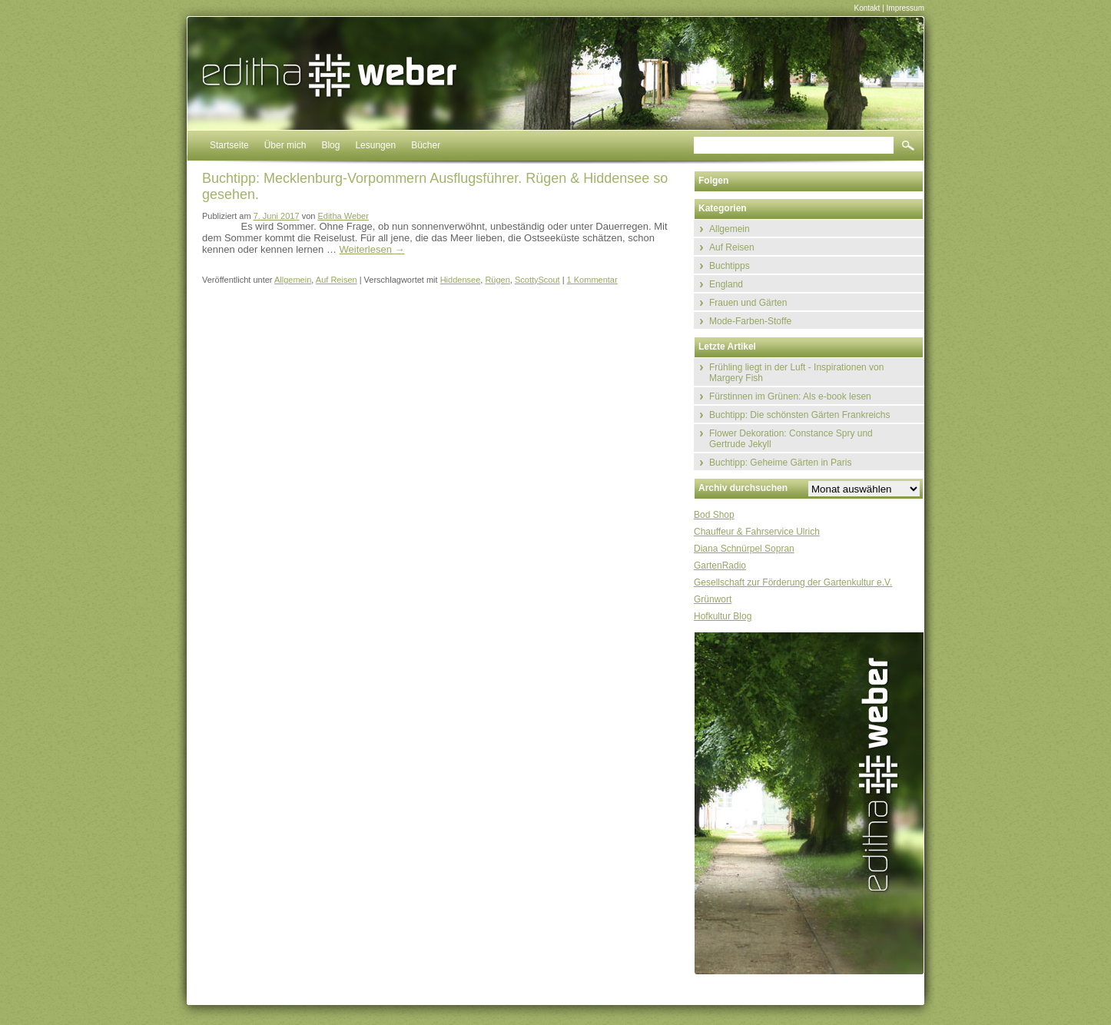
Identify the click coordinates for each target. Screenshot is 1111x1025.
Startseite (229, 145)
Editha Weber (342, 216)
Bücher (425, 145)
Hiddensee (460, 279)
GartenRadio (720, 565)
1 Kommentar (592, 279)
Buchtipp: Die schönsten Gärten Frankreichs (799, 415)
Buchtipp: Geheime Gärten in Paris (780, 462)
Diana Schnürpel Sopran (744, 548)
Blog (330, 145)
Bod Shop (714, 514)
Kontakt (867, 8)
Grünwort (712, 599)
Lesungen (375, 145)
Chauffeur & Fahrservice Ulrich (757, 531)
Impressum (905, 8)
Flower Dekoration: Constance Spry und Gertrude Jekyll (791, 438)
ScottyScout (537, 279)
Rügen (497, 279)
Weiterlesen (372, 249)
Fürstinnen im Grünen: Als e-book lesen (790, 396)
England (726, 284)
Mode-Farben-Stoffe (750, 321)
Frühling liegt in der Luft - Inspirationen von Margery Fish (796, 372)
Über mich (285, 145)
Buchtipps (729, 265)
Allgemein (292, 279)
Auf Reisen (336, 279)
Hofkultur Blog (722, 616)
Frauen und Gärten (748, 302)
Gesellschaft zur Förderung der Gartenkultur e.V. (793, 582)
